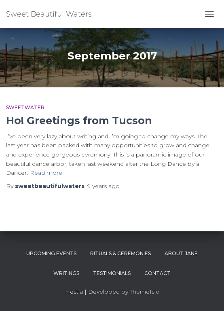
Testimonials (112, 273)
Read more (46, 172)
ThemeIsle (144, 291)
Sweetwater (25, 107)
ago (103, 186)
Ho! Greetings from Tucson (79, 120)
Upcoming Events (51, 253)
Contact (157, 273)
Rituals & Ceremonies (120, 253)
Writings (66, 273)
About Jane (181, 253)
